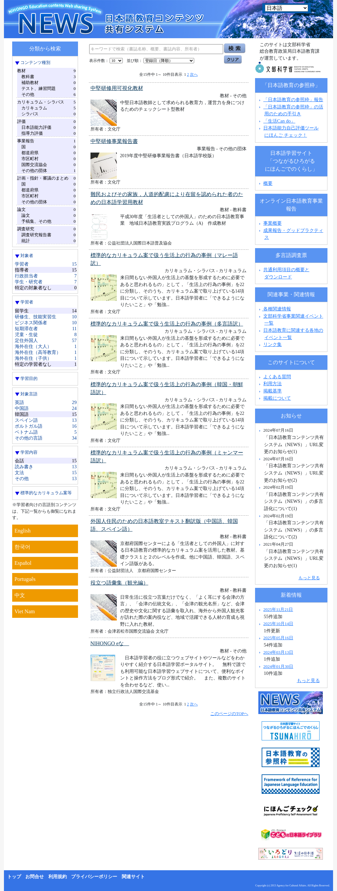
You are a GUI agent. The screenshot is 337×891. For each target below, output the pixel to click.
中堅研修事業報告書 (114, 141)
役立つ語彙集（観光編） (119, 583)
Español (23, 563)
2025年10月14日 (278, 623)
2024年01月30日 (278, 666)
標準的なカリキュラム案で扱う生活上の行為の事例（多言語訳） (167, 324)
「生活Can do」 (279, 121)
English (22, 530)
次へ (194, 74)
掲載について (277, 398)
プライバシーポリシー (94, 876)
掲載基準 (272, 390)
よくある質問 (277, 376)
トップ (14, 876)
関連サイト (133, 876)
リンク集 (272, 344)
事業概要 (272, 223)
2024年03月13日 (278, 652)
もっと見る (309, 577)
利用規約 (57, 876)
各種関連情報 (274, 308)
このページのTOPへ (229, 713)
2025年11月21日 (278, 609)
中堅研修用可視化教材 (117, 88)
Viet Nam (24, 611)
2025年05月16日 (278, 637)
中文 (19, 595)
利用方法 (272, 383)
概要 (267, 183)
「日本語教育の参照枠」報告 (293, 99)
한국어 (22, 547)
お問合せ (34, 876)
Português (25, 579)
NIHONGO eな (110, 643)
